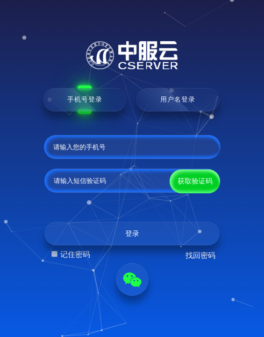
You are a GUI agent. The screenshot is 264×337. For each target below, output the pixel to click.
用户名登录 (177, 99)
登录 (132, 233)
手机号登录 (84, 99)
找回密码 (200, 255)
